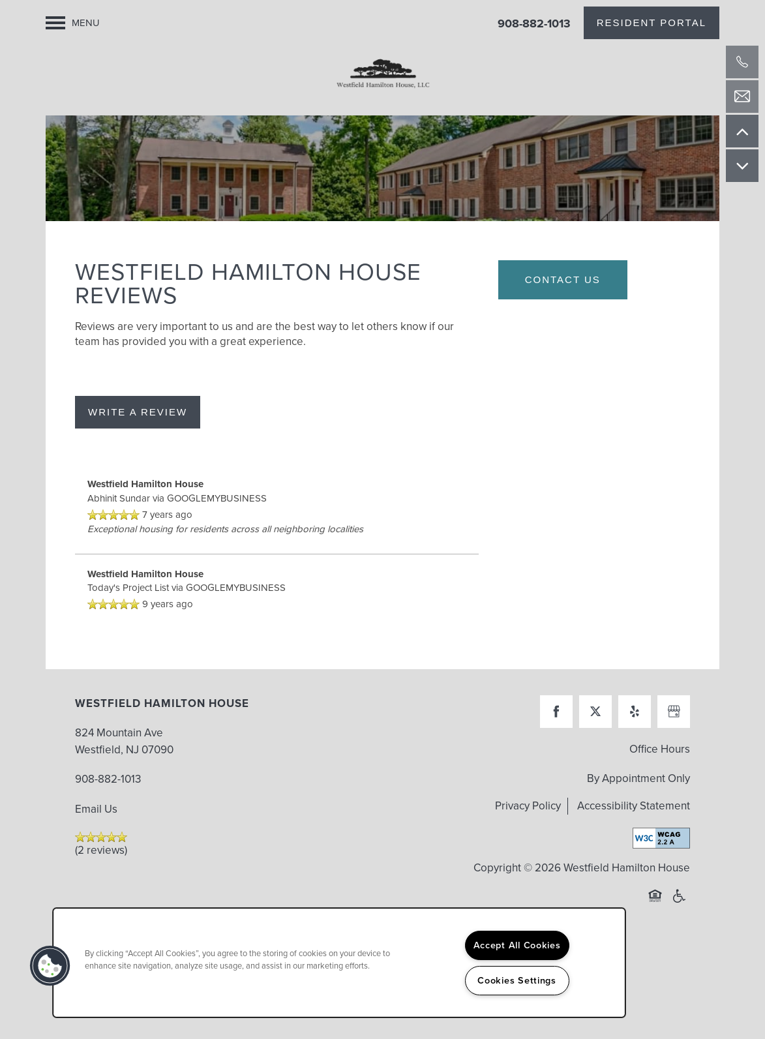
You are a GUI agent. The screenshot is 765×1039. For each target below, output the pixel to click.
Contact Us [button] (563, 298)
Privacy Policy (528, 825)
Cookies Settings (516, 980)
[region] (339, 962)
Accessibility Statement (633, 825)
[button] (651, 23)
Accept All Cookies (517, 945)
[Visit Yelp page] (634, 730)
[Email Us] (742, 96)
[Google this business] (673, 730)
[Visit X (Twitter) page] (595, 730)
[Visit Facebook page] (556, 730)
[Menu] (73, 23)
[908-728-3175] (742, 62)
